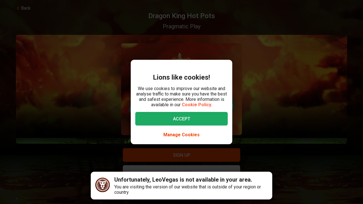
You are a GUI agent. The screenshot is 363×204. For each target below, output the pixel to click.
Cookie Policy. (197, 104)
